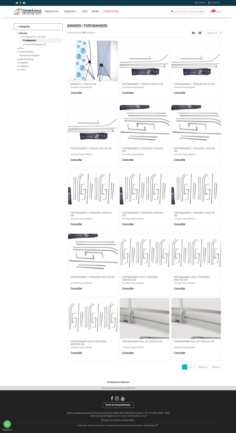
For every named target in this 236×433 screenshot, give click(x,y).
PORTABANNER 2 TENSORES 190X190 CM (194, 150)
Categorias (24, 26)
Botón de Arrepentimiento (118, 405)
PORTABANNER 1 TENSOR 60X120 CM (142, 84)
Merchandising (26, 59)
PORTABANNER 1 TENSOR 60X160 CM (194, 84)
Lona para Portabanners (34, 44)
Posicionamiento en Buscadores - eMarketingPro (136, 425)
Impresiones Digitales (29, 55)
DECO (84, 11)
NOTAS (95, 11)
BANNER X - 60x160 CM (83, 84)
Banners (23, 33)
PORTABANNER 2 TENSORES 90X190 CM (92, 277)
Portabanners (29, 40)
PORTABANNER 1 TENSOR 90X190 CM (90, 148)
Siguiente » (203, 367)
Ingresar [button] (201, 3)
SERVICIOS (70, 11)
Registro (216, 3)
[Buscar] (172, 11)
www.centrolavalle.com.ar (134, 416)
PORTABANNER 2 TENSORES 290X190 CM (194, 214)
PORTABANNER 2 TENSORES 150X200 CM (142, 150)
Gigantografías (26, 52)
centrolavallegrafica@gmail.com (105, 416)
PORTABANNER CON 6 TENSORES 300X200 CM (140, 278)
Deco (21, 48)
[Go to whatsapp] (7, 424)
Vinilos (22, 69)
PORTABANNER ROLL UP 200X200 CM (142, 341)
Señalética (24, 66)
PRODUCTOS (52, 11)
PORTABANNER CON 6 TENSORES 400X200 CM (88, 343)
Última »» (216, 367)
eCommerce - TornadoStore (105, 425)
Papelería (23, 62)
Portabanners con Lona (34, 36)
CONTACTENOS (111, 11)
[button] (17, 3)
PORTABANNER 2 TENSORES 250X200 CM (142, 214)
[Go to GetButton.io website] (7, 430)
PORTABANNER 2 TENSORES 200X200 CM (91, 214)
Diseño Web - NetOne (86, 425)
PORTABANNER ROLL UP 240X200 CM (194, 341)
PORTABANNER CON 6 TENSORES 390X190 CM (192, 278)
